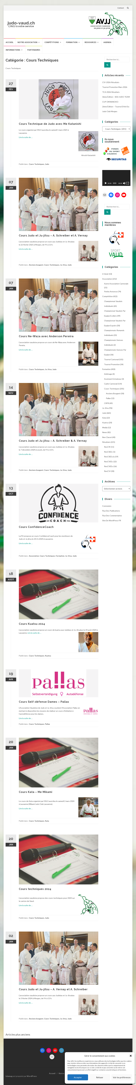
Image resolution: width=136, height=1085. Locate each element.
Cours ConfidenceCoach (36, 527)
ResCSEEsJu (109, 456)
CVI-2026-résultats (110, 82)
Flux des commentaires (112, 515)
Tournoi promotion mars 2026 (114, 87)
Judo (47, 164)
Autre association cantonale (116, 283)
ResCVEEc (108, 461)
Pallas (47, 724)
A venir (105, 274)
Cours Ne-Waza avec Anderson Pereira (46, 336)
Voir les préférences (122, 1077)
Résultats (106, 442)
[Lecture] (105, 183)
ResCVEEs (108, 466)
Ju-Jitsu (63, 265)
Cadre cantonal (110, 384)
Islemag (9, 1076)
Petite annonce (110, 291)
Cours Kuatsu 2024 (32, 623)
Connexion (106, 506)
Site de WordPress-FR (111, 520)
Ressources (90, 42)
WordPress (32, 1076)
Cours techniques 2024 (35, 889)
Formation (71, 42)
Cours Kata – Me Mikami (35, 792)
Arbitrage (108, 374)
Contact (120, 8)
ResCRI (107, 447)
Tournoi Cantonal (111, 359)
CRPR (106, 403)
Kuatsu (48, 656)
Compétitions (51, 42)
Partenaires (33, 50)
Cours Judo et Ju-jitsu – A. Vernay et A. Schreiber (53, 989)
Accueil (9, 42)
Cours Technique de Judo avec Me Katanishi (50, 123)
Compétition (107, 296)
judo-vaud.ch (21, 22)
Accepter (78, 1077)
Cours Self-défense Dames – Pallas (44, 701)
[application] (116, 178)
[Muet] (124, 183)
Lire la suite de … (26, 137)
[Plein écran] (127, 183)
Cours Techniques (36, 164)
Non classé (107, 437)
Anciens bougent (36, 265)
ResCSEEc (108, 452)
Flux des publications (111, 511)
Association (34, 556)
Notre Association (27, 42)
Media (104, 427)
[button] (130, 1055)
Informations (13, 50)
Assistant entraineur (112, 379)
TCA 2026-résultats (111, 92)
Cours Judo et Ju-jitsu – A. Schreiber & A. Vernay (53, 440)
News (104, 432)
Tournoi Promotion (112, 364)
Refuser (99, 1077)
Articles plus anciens (18, 1034)
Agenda (107, 42)
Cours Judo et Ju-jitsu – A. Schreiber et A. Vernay (53, 235)
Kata (47, 821)
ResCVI (107, 471)
